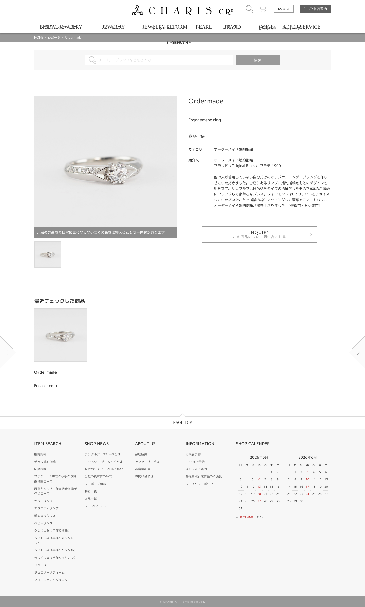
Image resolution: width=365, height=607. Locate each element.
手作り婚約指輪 (45, 461)
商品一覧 (91, 498)
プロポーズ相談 (95, 484)
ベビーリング (43, 523)
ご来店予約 (318, 8)
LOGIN (283, 9)
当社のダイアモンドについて (104, 469)
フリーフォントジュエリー (52, 580)
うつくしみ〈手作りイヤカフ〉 (55, 558)
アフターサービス (147, 461)
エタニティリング (46, 508)
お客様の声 (142, 469)
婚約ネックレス (45, 516)
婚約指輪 (40, 454)
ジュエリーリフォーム (49, 572)
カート (263, 9)
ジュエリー (41, 565)
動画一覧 (91, 491)
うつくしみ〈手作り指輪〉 (52, 530)
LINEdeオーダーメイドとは (103, 461)
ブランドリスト (95, 506)
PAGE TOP (182, 422)
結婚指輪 (40, 469)
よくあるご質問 (196, 469)
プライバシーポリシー (201, 484)
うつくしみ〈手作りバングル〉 (55, 550)
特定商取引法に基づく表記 (204, 476)
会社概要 (141, 454)
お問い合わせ (144, 476)
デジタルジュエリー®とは (102, 454)
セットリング (43, 501)
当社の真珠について (98, 476)
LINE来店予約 (195, 461)
